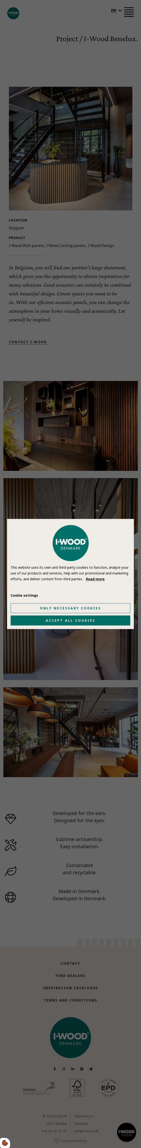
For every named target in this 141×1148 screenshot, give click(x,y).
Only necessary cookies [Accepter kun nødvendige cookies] (70, 608)
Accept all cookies (70, 620)
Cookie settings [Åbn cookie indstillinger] (24, 595)
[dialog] (70, 574)
